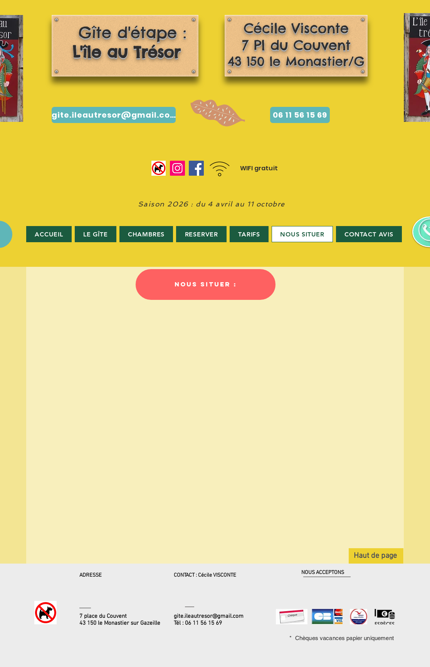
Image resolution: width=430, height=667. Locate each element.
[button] (205, 284)
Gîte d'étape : (123, 42)
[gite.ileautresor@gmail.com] (114, 115)
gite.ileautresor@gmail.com (209, 616)
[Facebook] (196, 168)
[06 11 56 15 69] (300, 115)
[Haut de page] (376, 556)
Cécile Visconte (296, 28)
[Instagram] (177, 168)
